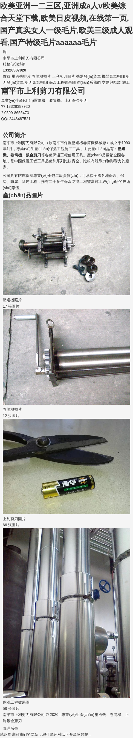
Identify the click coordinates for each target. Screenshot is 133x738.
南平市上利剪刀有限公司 (66, 54)
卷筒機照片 (41, 76)
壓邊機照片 (21, 76)
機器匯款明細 (113, 76)
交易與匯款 (111, 82)
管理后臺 (10, 728)
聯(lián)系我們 (89, 82)
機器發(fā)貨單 (88, 76)
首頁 (6, 76)
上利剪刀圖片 (63, 76)
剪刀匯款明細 (36, 82)
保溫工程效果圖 (62, 82)
